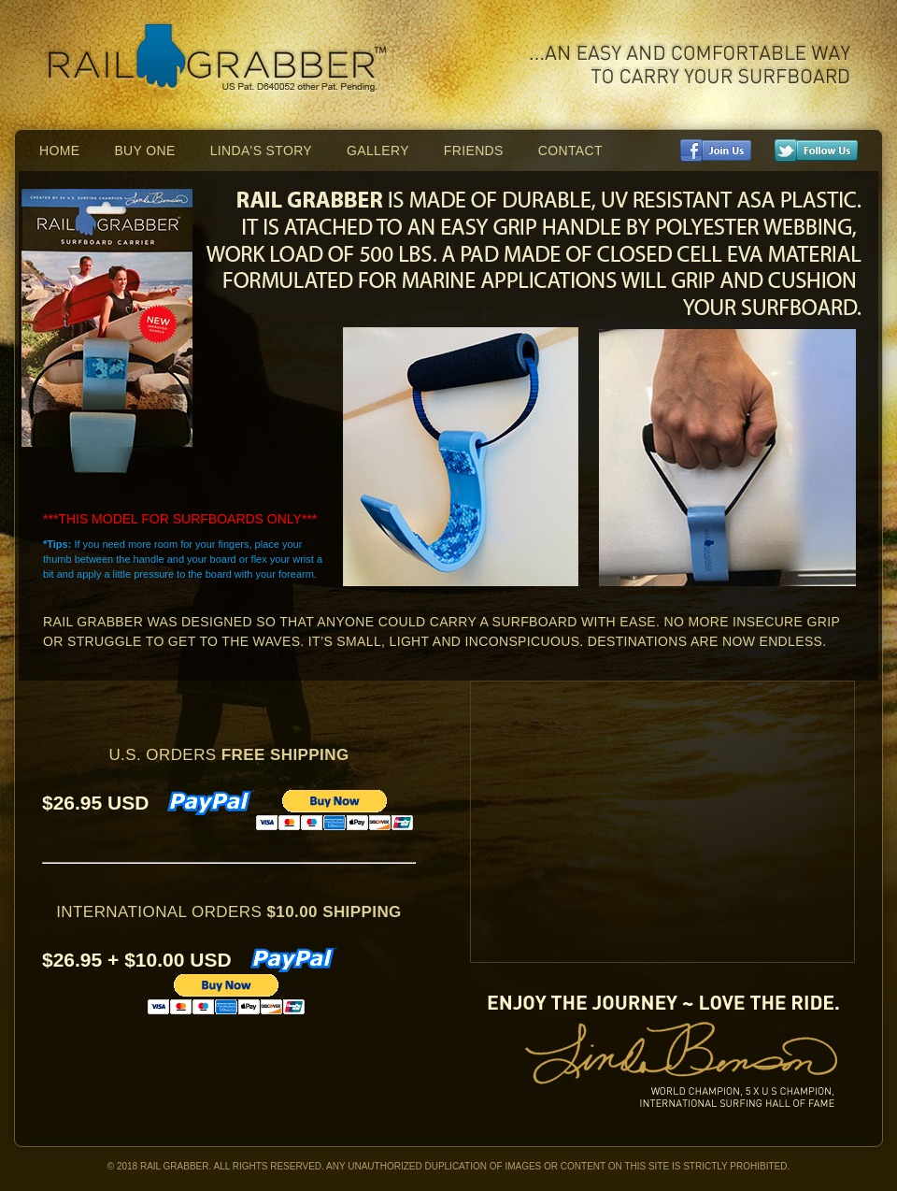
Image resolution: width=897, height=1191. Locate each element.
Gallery (378, 150)
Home (59, 150)
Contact (570, 150)
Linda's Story (261, 150)
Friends (474, 150)
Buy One (144, 150)
